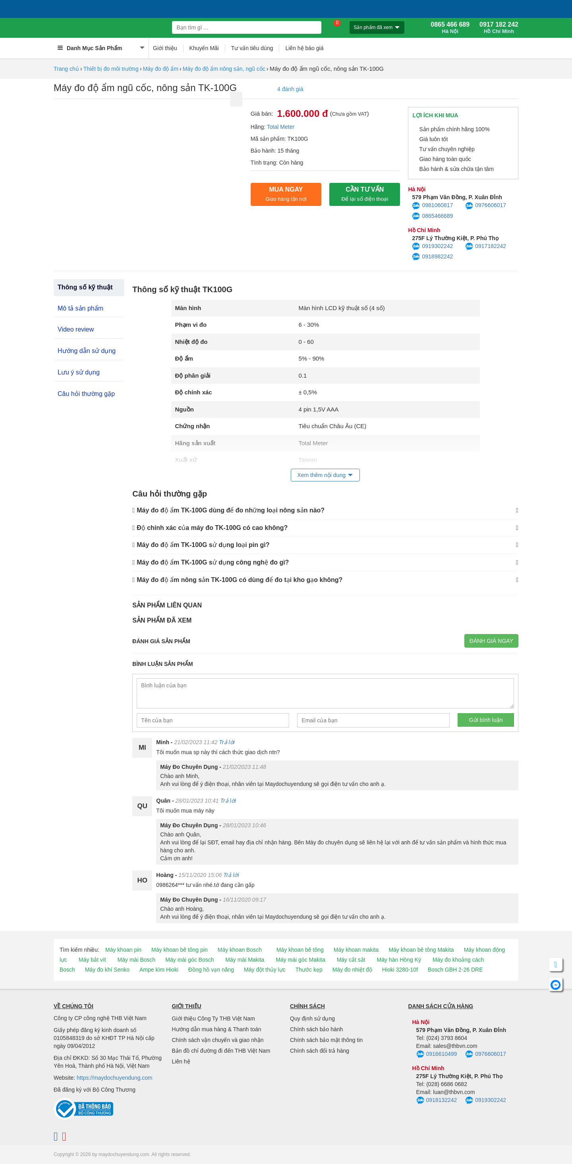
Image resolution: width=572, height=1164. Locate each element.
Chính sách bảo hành (316, 1029)
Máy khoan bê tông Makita (421, 950)
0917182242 (485, 246)
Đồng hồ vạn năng (211, 969)
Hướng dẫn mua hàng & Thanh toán (216, 1029)
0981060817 (432, 206)
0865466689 (432, 216)
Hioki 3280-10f (400, 969)
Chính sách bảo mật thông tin (326, 1040)
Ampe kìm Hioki (158, 969)
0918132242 (436, 1100)
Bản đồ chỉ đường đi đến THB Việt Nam (221, 1051)
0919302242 (432, 246)
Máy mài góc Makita (300, 959)
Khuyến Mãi (204, 48)
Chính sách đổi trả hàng (319, 1051)
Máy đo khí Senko (107, 969)
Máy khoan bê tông (300, 950)
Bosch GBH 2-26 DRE (455, 969)
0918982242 (432, 257)
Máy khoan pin (123, 950)
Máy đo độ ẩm (160, 69)
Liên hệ (181, 1061)
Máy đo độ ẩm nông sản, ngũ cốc (224, 69)
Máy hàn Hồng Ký (399, 959)
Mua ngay (285, 194)
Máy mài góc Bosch (189, 959)
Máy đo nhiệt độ (352, 969)
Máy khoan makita (356, 950)
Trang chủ (66, 69)
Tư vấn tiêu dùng (252, 48)
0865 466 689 (450, 28)
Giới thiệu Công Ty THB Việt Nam (213, 1018)
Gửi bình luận (486, 720)
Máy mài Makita (244, 959)
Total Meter (280, 127)
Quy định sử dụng (312, 1018)
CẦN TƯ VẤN (364, 194)
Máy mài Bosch (137, 959)
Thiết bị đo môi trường (111, 69)
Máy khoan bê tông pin (179, 950)
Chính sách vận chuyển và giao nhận (218, 1040)
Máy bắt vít (92, 959)
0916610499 (436, 1054)
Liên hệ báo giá (304, 48)
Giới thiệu (165, 48)
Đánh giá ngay (491, 641)
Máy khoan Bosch (240, 950)
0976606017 (485, 206)
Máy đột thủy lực (265, 969)
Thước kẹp (309, 969)
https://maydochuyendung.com (115, 1078)
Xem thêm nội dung (321, 475)
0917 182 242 (498, 28)
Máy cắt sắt (351, 959)
